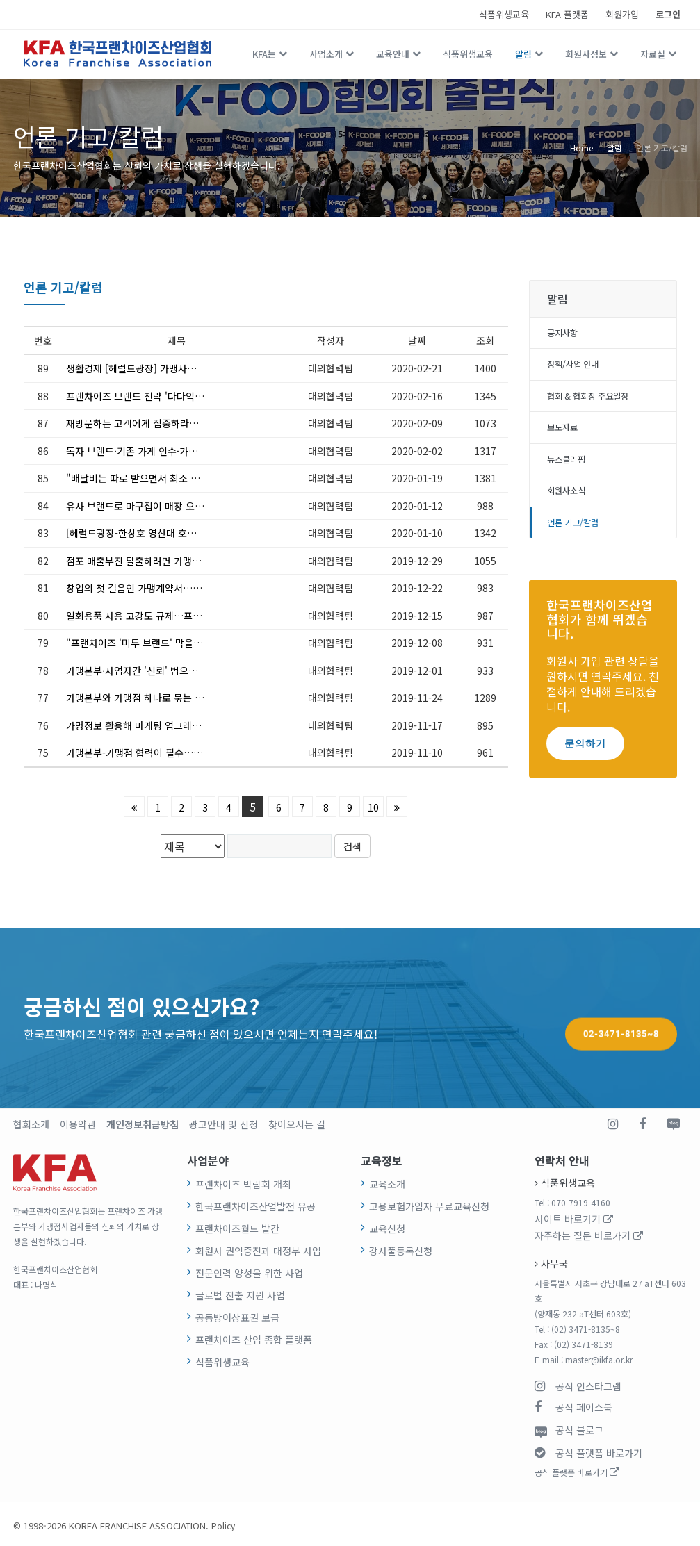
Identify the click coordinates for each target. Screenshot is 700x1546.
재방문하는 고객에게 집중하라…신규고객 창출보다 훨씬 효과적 (163, 423)
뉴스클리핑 (569, 469)
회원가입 (622, 14)
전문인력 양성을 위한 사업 (240, 1266)
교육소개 (384, 1183)
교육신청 (384, 1225)
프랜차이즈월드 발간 (230, 1225)
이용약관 (69, 1123)
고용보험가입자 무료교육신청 (420, 1204)
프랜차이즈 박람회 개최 (235, 1183)
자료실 (652, 53)
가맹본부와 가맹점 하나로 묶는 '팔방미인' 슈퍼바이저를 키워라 (163, 698)
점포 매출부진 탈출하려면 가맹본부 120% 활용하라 (163, 561)
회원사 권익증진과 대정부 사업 (248, 1245)
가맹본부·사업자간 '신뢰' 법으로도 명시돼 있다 (154, 670)
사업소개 (326, 53)
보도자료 (565, 436)
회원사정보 (586, 53)
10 (373, 807)
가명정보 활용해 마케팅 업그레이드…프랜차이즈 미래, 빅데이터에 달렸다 (163, 725)
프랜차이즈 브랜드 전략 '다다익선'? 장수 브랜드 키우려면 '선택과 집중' (163, 396)
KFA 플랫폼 (567, 14)
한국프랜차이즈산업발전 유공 (246, 1204)
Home (581, 148)
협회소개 (28, 1123)
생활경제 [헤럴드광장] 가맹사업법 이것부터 (148, 368)
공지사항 (565, 334)
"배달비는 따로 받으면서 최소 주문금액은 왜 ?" (156, 478)
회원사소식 (569, 503)
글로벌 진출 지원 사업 (232, 1287)
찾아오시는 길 (259, 1123)
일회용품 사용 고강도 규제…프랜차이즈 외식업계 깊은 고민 (163, 616)
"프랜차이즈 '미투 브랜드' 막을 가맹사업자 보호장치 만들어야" (163, 643)
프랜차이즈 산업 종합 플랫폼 (244, 1329)
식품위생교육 (504, 14)
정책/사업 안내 (577, 368)
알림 (523, 53)
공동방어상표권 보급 (230, 1308)
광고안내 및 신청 (196, 1123)
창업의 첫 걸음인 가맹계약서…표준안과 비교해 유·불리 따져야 (163, 588)
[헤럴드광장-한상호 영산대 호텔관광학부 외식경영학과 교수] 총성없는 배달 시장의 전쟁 (163, 533)
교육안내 (392, 53)
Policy (223, 1522)
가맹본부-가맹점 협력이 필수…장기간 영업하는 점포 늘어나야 (163, 752)
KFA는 (264, 53)
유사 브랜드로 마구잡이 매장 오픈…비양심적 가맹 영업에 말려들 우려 (163, 506)
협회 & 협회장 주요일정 (595, 402)
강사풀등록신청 (396, 1245)
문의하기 (585, 758)
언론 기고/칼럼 (661, 148)
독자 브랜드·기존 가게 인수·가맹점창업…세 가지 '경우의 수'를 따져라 (163, 451)
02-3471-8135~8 (621, 1017)
